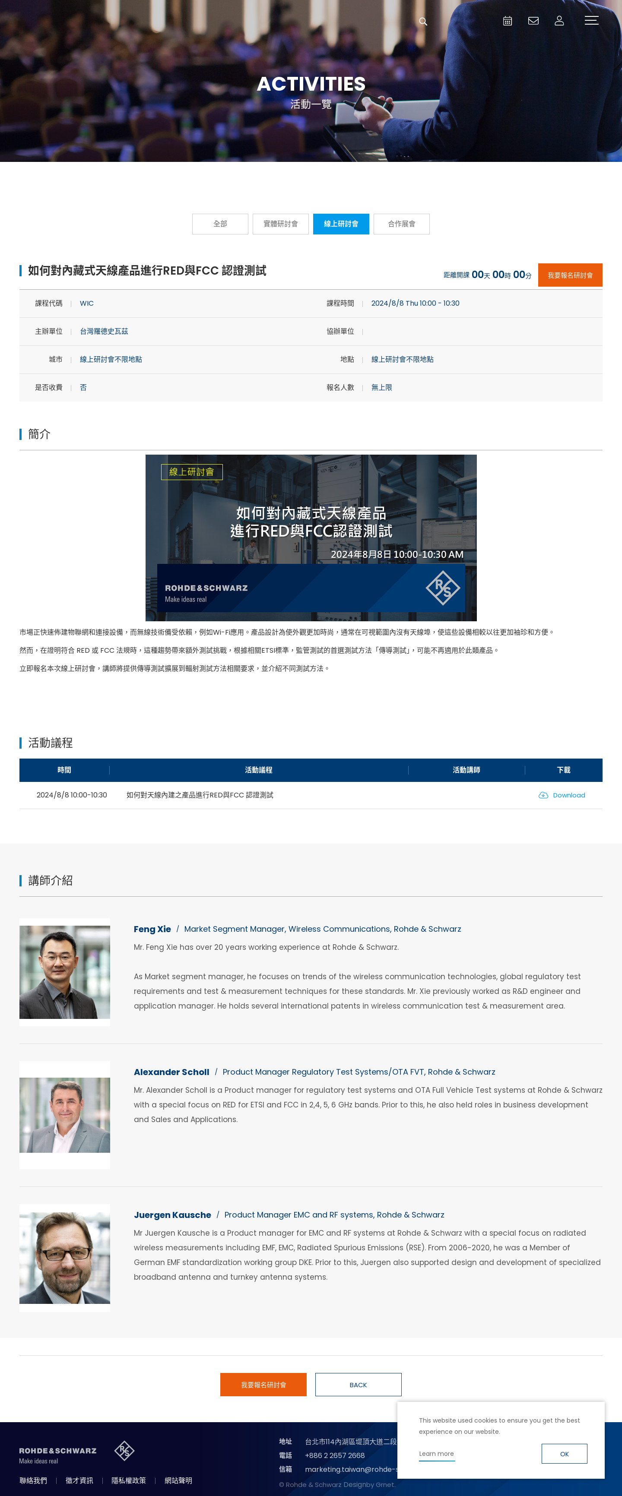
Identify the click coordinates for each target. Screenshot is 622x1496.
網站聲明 (178, 1481)
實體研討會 (280, 224)
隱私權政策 (128, 1481)
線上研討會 (341, 224)
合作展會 (402, 224)
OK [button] (564, 1454)
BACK (358, 1384)
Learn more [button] (436, 1453)
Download (569, 795)
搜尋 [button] (423, 21)
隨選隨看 (311, 175)
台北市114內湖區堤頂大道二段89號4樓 (364, 1442)
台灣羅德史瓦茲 (72, 22)
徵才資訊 (79, 1481)
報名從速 (216, 175)
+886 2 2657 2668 (335, 1456)
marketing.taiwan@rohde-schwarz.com (373, 1469)
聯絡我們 (33, 1481)
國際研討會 (406, 175)
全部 (220, 224)
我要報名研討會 (570, 275)
